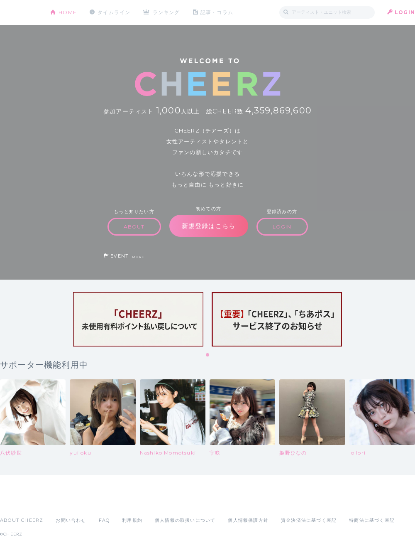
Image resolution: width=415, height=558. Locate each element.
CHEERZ (19, 12)
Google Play (63, 502)
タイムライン (114, 12)
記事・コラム (216, 12)
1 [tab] (208, 355)
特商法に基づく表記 (372, 520)
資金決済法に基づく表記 (309, 520)
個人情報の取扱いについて (185, 520)
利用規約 (132, 520)
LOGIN (405, 12)
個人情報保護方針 (248, 520)
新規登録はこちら (209, 226)
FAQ (104, 520)
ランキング (166, 12)
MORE (138, 257)
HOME (68, 12)
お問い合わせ (71, 520)
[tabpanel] (138, 319)
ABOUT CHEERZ (21, 520)
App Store (19, 502)
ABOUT (134, 227)
